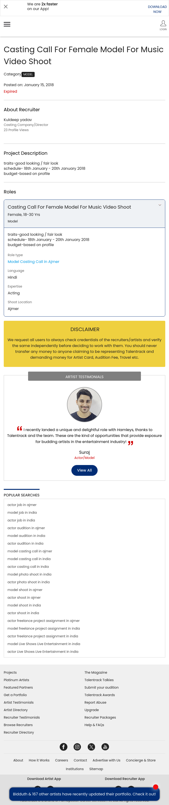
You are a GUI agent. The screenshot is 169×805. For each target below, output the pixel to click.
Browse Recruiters (18, 725)
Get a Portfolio (15, 695)
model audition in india (26, 535)
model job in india (22, 512)
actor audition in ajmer (26, 528)
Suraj (84, 452)
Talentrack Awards (99, 695)
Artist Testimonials (18, 702)
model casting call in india (29, 559)
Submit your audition (101, 687)
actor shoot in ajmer (23, 597)
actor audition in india (25, 543)
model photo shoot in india (29, 574)
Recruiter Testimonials (22, 717)
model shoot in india (24, 605)
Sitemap (96, 769)
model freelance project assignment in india (43, 628)
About (18, 760)
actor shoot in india (23, 613)
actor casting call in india (28, 566)
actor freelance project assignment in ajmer (43, 620)
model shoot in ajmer (24, 589)
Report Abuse (95, 702)
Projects (10, 672)
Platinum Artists (16, 680)
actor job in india (21, 520)
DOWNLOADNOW (157, 9)
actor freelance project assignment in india (42, 636)
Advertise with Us (106, 760)
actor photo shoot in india (28, 582)
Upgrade (91, 710)
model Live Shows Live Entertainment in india (43, 644)
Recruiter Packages (100, 717)
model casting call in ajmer (29, 551)
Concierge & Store (141, 760)
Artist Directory (16, 710)
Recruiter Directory (19, 732)
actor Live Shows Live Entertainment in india (42, 651)
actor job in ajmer (22, 504)
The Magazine (95, 672)
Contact (80, 760)
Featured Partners (18, 687)
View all (84, 470)
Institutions (75, 769)
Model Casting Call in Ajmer (33, 261)
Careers (61, 760)
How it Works (39, 760)
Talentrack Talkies (99, 680)
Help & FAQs (94, 725)
